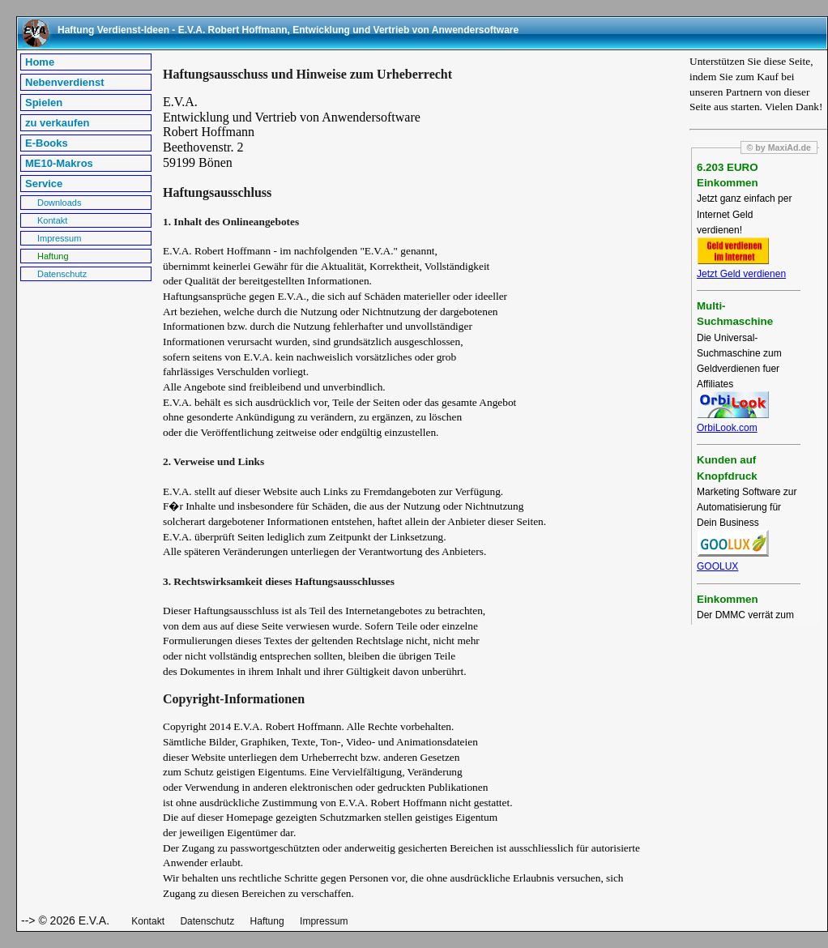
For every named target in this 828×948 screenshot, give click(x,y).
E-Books (46, 143)
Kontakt (52, 220)
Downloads (59, 202)
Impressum (59, 238)
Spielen (43, 102)
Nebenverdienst (65, 82)
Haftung (53, 256)
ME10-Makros (59, 163)
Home (39, 62)
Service (43, 183)
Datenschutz (62, 274)
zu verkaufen (57, 123)
